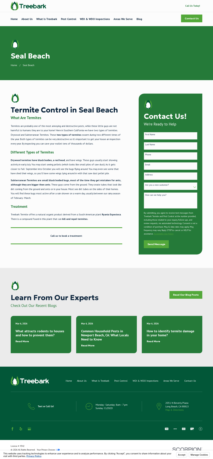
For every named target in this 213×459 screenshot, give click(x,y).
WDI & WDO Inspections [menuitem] (95, 19)
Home (69, 380)
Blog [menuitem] (139, 19)
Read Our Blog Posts (186, 294)
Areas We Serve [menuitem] (123, 19)
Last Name (150, 144)
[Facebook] (12, 429)
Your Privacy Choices (48, 449)
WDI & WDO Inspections (145, 380)
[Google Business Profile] (29, 429)
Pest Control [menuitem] (68, 19)
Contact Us (192, 18)
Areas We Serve (171, 380)
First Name (150, 134)
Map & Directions (174, 409)
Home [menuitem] (14, 19)
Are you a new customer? (157, 185)
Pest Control (121, 380)
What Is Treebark (100, 380)
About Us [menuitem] (27, 19)
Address (149, 174)
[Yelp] (20, 429)
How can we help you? (155, 195)
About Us (82, 380)
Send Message (156, 244)
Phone (148, 154)
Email (147, 164)
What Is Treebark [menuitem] (46, 19)
